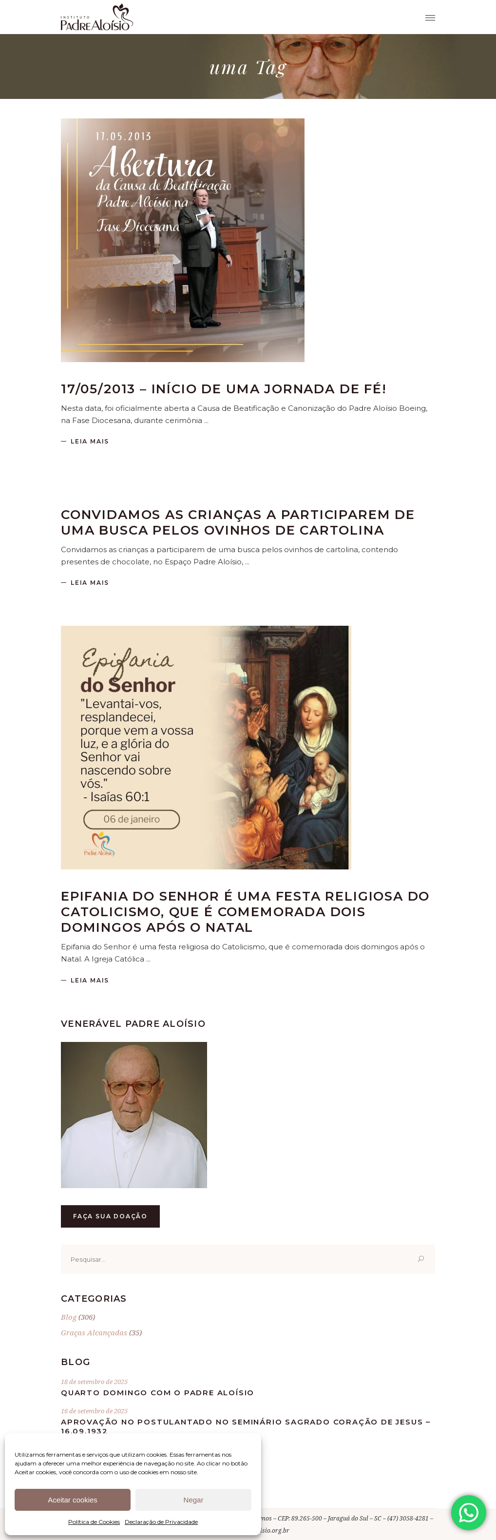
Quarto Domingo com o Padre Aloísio (157, 1392)
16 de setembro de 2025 (94, 1410)
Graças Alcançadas (94, 1332)
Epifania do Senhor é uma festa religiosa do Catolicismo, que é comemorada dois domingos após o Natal (245, 911)
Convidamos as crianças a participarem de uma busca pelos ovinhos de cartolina (238, 522)
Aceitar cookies (72, 1500)
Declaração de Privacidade (161, 1521)
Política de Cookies (94, 1521)
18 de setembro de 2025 (94, 1381)
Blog (68, 1317)
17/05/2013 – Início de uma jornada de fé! (224, 389)
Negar (194, 1500)
